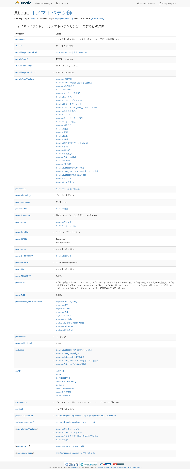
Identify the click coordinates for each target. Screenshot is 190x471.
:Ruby (62, 312)
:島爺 (62, 136)
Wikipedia (74, 467)
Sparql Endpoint (167, 3)
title (18, 46)
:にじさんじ (65, 97)
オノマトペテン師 (51, 13)
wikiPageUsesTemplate (28, 301)
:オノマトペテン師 (70, 446)
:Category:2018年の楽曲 (70, 168)
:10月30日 (64, 79)
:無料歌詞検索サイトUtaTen (72, 143)
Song (33, 18)
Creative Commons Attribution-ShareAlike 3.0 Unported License (119, 467)
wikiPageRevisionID (25, 72)
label (19, 409)
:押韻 (62, 139)
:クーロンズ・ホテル (69, 100)
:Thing (60, 371)
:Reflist (63, 308)
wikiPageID (21, 59)
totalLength (23, 276)
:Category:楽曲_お (67, 157)
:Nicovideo (64, 326)
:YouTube (63, 90)
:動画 (62, 129)
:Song (60, 385)
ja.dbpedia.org (97, 18)
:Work (60, 374)
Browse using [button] (44, 3)
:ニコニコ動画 (66, 111)
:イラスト (64, 178)
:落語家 (63, 150)
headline (22, 232)
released (22, 262)
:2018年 (63, 161)
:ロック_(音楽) (66, 122)
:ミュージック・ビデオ (70, 118)
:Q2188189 (63, 392)
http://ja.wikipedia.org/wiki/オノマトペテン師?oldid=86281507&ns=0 (86, 416)
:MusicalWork (63, 378)
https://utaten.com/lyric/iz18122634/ (71, 52)
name (20, 249)
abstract (20, 39)
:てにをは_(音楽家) (68, 93)
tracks (21, 282)
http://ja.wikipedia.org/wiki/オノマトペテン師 (75, 422)
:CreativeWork (65, 388)
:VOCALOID (65, 86)
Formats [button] (62, 3)
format (21, 209)
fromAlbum (23, 215)
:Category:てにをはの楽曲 (71, 175)
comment (21, 402)
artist (20, 189)
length (21, 239)
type (20, 295)
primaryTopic (24, 453)
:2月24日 (63, 164)
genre (20, 222)
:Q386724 (63, 395)
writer (20, 336)
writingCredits (24, 343)
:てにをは (64, 330)
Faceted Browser (146, 3)
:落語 (62, 146)
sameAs (22, 446)
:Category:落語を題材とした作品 (74, 82)
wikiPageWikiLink (24, 79)
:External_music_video (70, 323)
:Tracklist (64, 316)
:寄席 (62, 132)
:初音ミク (64, 125)
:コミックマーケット (69, 104)
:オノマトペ (65, 182)
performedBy (24, 256)
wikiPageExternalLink (26, 52)
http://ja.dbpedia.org (64, 18)
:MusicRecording (66, 381)
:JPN (62, 305)
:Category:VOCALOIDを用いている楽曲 (77, 171)
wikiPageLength (24, 66)
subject (19, 350)
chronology (23, 195)
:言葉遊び (64, 153)
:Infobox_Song (66, 301)
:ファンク (64, 114)
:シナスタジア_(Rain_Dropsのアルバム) (77, 107)
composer (22, 202)
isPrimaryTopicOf (24, 422)
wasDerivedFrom (24, 416)
